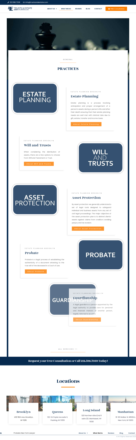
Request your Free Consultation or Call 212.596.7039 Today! (68, 361)
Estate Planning (112, 96)
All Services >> (68, 349)
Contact (98, 9)
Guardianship (117, 298)
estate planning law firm (21, 10)
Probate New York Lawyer (24, 433)
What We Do (66, 9)
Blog (88, 9)
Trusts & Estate (23, 8)
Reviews (78, 9)
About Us (52, 8)
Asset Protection (113, 197)
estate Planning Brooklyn (113, 92)
